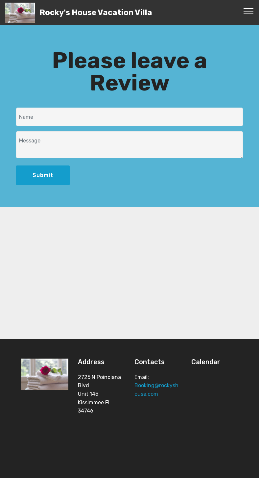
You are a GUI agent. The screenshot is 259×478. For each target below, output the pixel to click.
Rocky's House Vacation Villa (95, 13)
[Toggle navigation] (249, 11)
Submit (43, 175)
